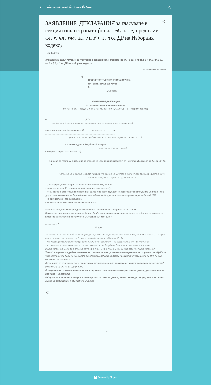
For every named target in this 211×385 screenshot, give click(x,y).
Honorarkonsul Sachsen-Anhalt (69, 7)
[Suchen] (170, 8)
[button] (164, 22)
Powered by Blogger (105, 377)
